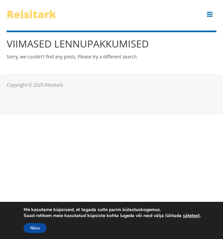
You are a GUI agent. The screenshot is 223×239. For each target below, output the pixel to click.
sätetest (191, 216)
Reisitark (31, 14)
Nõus (35, 228)
